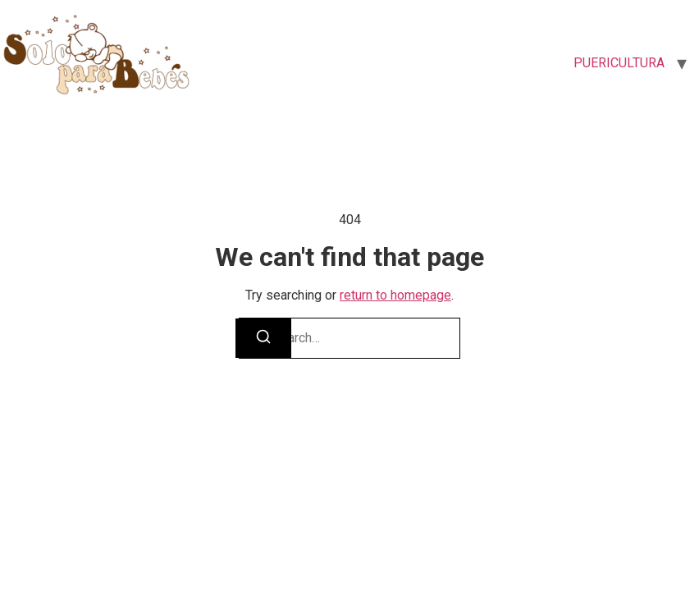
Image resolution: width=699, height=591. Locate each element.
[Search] (263, 338)
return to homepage (395, 295)
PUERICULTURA (619, 63)
